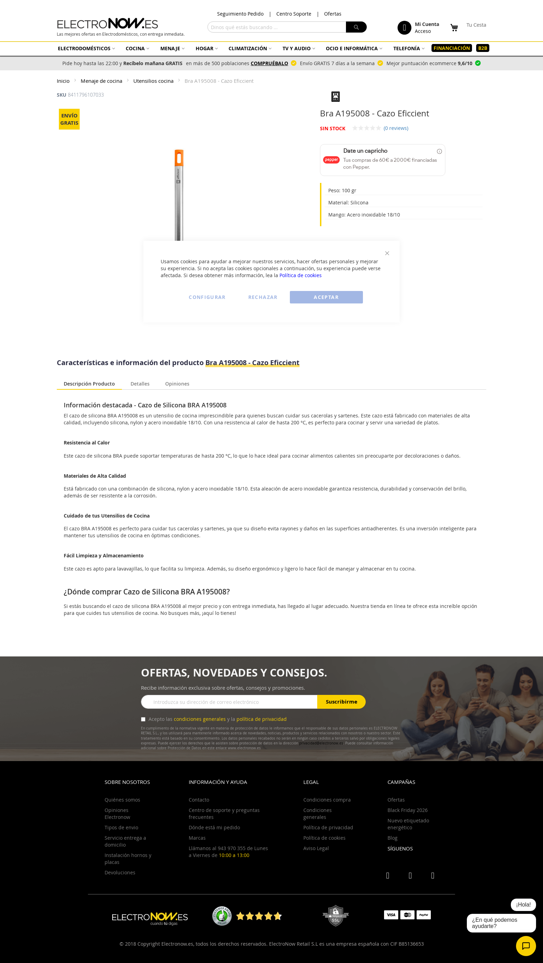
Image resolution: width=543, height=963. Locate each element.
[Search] (356, 27)
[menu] (271, 48)
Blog (393, 837)
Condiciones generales (317, 813)
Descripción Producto (89, 383)
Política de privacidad (328, 827)
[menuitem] (85, 48)
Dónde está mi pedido (214, 827)
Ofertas (332, 13)
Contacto (199, 799)
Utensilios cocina (154, 80)
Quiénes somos (122, 799)
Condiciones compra (327, 799)
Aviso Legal (316, 848)
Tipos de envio (121, 827)
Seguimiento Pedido (240, 13)
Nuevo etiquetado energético (408, 824)
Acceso (423, 31)
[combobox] (287, 27)
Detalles (140, 383)
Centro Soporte (293, 13)
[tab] (89, 384)
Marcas (197, 837)
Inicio (64, 80)
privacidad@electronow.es (321, 743)
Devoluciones (120, 872)
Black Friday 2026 (408, 810)
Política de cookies (300, 275)
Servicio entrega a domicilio (125, 841)
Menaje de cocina (102, 80)
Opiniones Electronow (117, 813)
